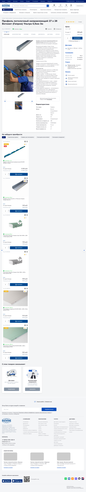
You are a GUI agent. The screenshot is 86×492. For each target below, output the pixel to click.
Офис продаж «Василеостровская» (65, 462)
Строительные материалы (21, 9)
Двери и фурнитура (74, 9)
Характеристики (16, 34)
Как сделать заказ (42, 423)
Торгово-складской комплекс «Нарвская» (40, 462)
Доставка (15, 1)
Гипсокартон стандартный (58, 137)
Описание (6, 34)
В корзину (77, 38)
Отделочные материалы (45, 9)
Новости (25, 427)
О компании (35, 1)
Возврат (28, 1)
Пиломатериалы (33, 9)
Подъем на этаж (57, 440)
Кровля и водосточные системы (40, 12)
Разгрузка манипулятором (60, 438)
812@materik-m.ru (6, 441)
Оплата (22, 1)
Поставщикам (26, 425)
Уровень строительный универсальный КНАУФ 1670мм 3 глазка (13, 163)
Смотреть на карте (8, 467)
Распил (55, 425)
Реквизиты (25, 428)
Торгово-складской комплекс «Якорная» (13, 462)
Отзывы (33, 34)
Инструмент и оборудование (9, 12)
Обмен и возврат (42, 433)
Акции (3, 1)
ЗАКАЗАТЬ (32, 389)
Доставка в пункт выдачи (59, 421)
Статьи (39, 430)
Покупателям (42, 419)
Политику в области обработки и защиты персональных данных (35, 412)
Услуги (9, 1)
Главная (3, 18)
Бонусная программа (43, 421)
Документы (41, 34)
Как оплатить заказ (42, 425)
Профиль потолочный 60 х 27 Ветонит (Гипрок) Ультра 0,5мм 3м (13, 199)
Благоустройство (74, 12)
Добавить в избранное (43, 435)
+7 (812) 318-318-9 (70, 1)
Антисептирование (58, 443)
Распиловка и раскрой (59, 437)
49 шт (20, 29)
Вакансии (50, 1)
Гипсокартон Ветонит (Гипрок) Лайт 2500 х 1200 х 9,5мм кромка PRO (14, 273)
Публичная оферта (27, 433)
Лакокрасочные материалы (60, 9)
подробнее (11, 389)
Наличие (26, 34)
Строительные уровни (13, 137)
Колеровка (56, 423)
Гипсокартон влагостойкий (43, 137)
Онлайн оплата (80, 5)
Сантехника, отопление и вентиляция (59, 12)
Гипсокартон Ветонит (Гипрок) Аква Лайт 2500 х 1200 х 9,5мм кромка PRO (15, 236)
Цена (4, 167)
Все (4, 137)
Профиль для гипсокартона (28, 18)
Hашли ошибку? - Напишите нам (43, 401)
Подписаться (49, 409)
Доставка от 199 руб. (74, 423)
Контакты (43, 1)
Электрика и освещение (24, 12)
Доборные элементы (58, 445)
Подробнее (49, 99)
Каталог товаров (9, 18)
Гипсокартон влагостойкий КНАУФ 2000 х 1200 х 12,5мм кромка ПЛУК (14, 346)
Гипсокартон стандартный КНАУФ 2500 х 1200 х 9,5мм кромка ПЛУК (15, 310)
